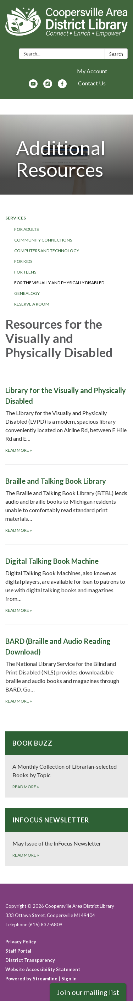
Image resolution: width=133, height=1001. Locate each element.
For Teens (25, 272)
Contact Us (92, 83)
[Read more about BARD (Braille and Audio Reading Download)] (66, 670)
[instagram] (47, 86)
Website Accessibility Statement (42, 969)
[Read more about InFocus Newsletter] (66, 837)
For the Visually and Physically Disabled (59, 282)
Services (15, 218)
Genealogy (27, 293)
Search (116, 54)
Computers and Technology (46, 250)
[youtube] (33, 86)
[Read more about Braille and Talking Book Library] (66, 505)
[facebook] (62, 86)
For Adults (26, 229)
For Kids (23, 261)
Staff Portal (18, 951)
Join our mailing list (88, 992)
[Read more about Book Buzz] (66, 764)
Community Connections (43, 240)
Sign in (69, 978)
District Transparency (30, 960)
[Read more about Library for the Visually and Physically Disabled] (66, 419)
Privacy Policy (20, 941)
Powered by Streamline (31, 978)
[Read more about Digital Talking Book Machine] (66, 585)
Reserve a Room (31, 304)
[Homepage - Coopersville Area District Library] (66, 25)
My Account (92, 71)
